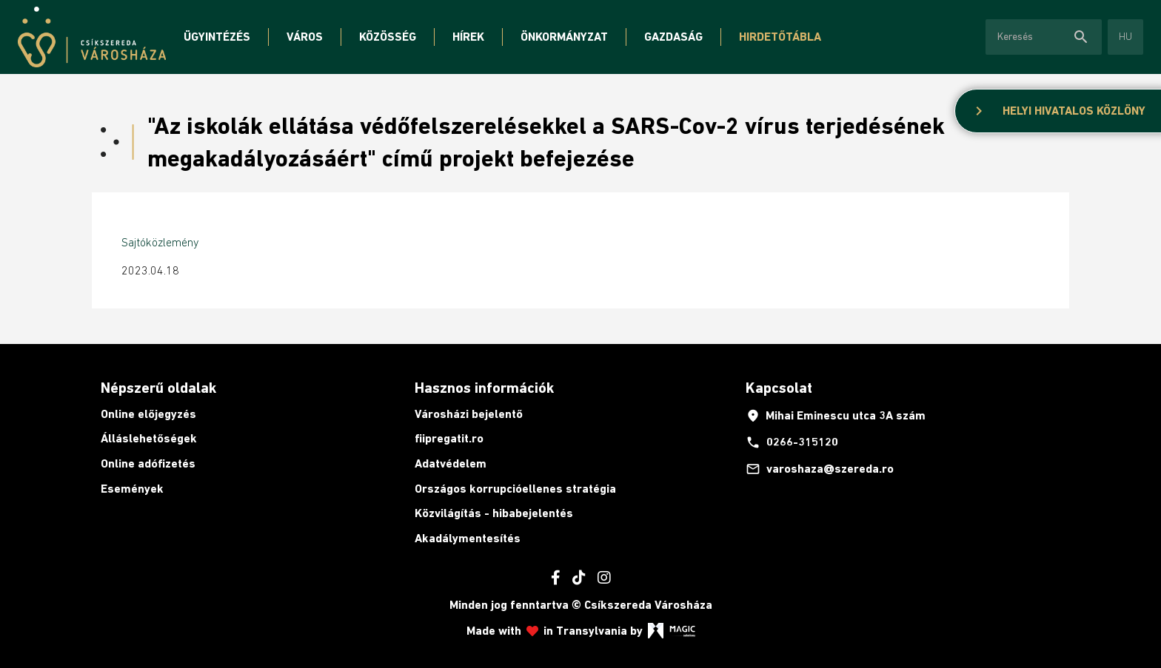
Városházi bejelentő (469, 414)
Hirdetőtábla (780, 37)
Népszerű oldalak (158, 388)
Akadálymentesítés (468, 538)
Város (305, 37)
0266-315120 (792, 442)
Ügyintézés (217, 37)
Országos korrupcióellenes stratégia (515, 489)
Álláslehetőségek (149, 438)
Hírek (468, 37)
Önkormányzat (564, 37)
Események (132, 489)
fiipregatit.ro (449, 438)
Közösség (387, 37)
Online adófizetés (148, 463)
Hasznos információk (484, 388)
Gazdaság (673, 37)
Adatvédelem (450, 463)
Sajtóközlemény (159, 242)
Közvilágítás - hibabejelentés (494, 513)
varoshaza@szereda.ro (820, 469)
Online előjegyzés (148, 414)
